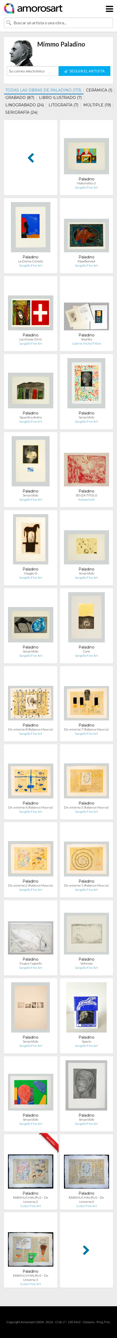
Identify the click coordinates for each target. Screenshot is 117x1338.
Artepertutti (86, 499)
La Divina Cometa (30, 261)
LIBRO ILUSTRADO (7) (60, 97)
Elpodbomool (86, 261)
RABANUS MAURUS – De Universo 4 (86, 1199)
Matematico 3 (86, 183)
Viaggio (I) (30, 573)
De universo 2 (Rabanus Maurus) (30, 885)
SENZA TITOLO (86, 495)
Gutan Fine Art (30, 1206)
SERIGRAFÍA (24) (21, 112)
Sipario (86, 1041)
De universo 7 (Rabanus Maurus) (86, 729)
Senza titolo (86, 417)
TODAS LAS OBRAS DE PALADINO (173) (43, 90)
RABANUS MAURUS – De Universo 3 (30, 1277)
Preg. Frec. (104, 1322)
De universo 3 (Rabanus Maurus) (86, 807)
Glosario (88, 1322)
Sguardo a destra (30, 417)
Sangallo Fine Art (86, 187)
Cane (86, 651)
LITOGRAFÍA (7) (63, 105)
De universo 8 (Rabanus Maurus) (30, 729)
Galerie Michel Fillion (86, 343)
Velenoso (86, 963)
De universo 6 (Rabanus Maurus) (30, 807)
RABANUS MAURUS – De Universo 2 (30, 1199)
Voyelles (86, 339)
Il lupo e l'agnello (31, 963)
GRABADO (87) (19, 97)
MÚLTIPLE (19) (97, 105)
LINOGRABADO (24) (24, 105)
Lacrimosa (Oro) (30, 339)
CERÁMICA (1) (99, 90)
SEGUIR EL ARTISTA (84, 71)
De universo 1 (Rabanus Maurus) (86, 885)
